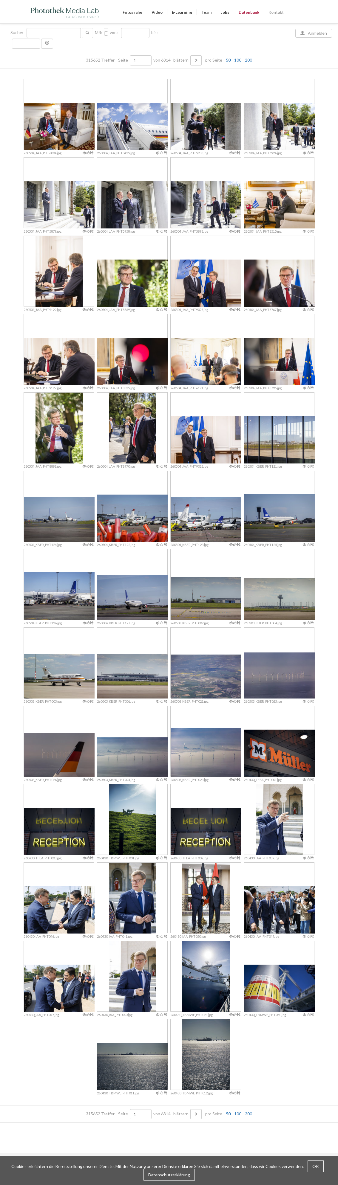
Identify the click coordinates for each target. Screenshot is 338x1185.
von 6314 (162, 60)
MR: (98, 32)
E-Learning (182, 12)
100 (237, 59)
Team (206, 12)
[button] (47, 44)
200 (248, 59)
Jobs (225, 12)
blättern (180, 60)
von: (114, 32)
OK (315, 1166)
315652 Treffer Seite (107, 60)
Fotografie (132, 12)
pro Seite (227, 60)
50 (228, 59)
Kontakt (276, 12)
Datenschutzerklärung (169, 1174)
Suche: (17, 32)
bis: (154, 32)
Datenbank (249, 12)
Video (157, 12)
